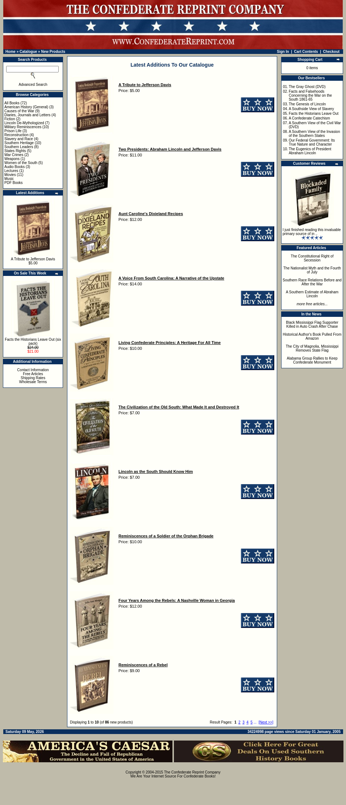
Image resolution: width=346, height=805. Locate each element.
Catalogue (28, 52)
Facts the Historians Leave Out (313, 114)
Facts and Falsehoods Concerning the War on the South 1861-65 (310, 95)
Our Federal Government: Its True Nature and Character (312, 142)
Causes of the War (19, 111)
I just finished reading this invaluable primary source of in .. (312, 232)
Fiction (9, 119)
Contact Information (33, 370)
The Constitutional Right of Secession (312, 258)
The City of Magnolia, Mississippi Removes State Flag (312, 348)
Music (9, 179)
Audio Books (14, 167)
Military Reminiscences (22, 127)
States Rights (15, 151)
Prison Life (12, 131)
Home (10, 52)
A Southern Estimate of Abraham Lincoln (312, 294)
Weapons (12, 159)
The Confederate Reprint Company (192, 772)
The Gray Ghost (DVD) (307, 87)
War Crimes (13, 155)
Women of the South (20, 163)
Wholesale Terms (33, 382)
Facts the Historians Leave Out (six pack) (33, 341)
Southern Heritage (19, 143)
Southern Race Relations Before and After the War (312, 282)
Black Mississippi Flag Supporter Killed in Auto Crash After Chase (312, 324)
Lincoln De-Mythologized (24, 123)
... (255, 722)
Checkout (331, 52)
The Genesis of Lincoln (307, 104)
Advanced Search (33, 85)
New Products (53, 52)
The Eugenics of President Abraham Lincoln (310, 151)
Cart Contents (306, 52)
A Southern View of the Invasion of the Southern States (314, 134)
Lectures (11, 171)
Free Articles (33, 374)
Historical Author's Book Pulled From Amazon (312, 336)
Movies (10, 175)
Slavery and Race (18, 139)
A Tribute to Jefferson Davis (33, 259)
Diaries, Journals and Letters (27, 115)
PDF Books (13, 183)
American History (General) (26, 107)
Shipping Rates (33, 378)
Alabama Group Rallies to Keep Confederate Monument (312, 360)
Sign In (283, 52)
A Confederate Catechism (309, 118)
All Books (12, 103)
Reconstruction (16, 135)
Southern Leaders (18, 147)
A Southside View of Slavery (311, 109)
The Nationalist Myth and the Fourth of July (312, 270)
